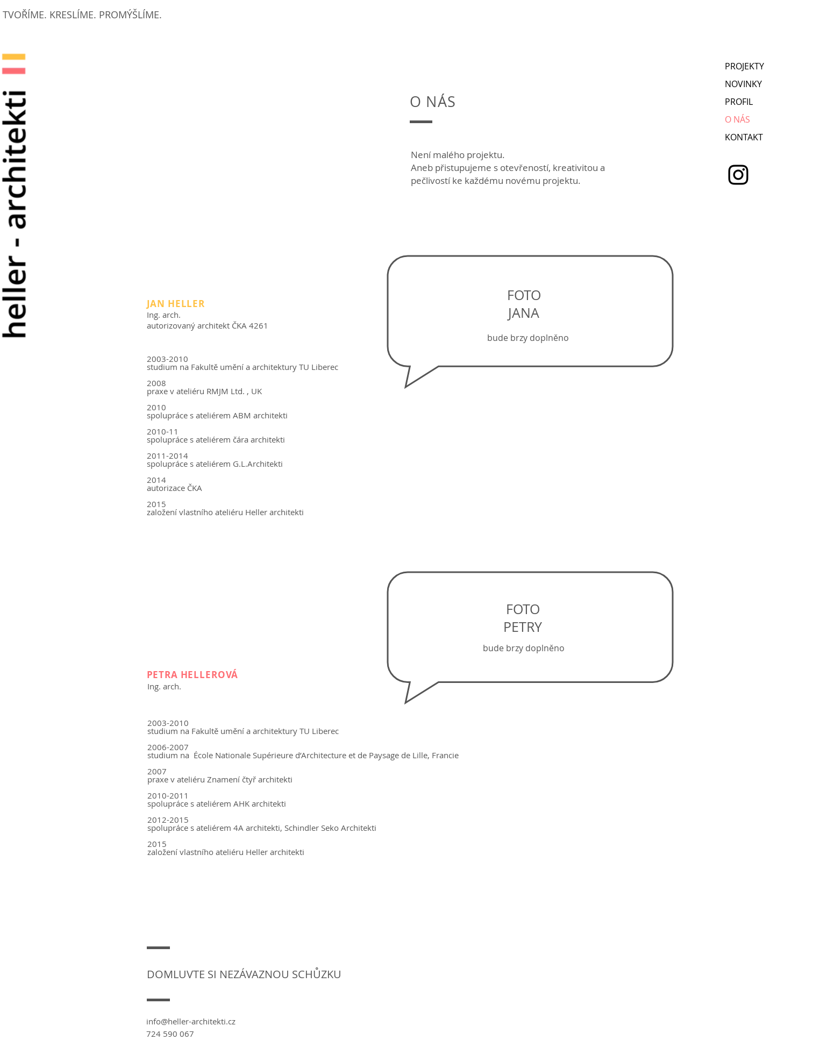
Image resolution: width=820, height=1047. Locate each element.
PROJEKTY (744, 66)
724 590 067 (170, 1033)
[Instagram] (738, 174)
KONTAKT (744, 137)
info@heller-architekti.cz (191, 1021)
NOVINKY (743, 84)
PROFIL (739, 102)
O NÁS (737, 119)
